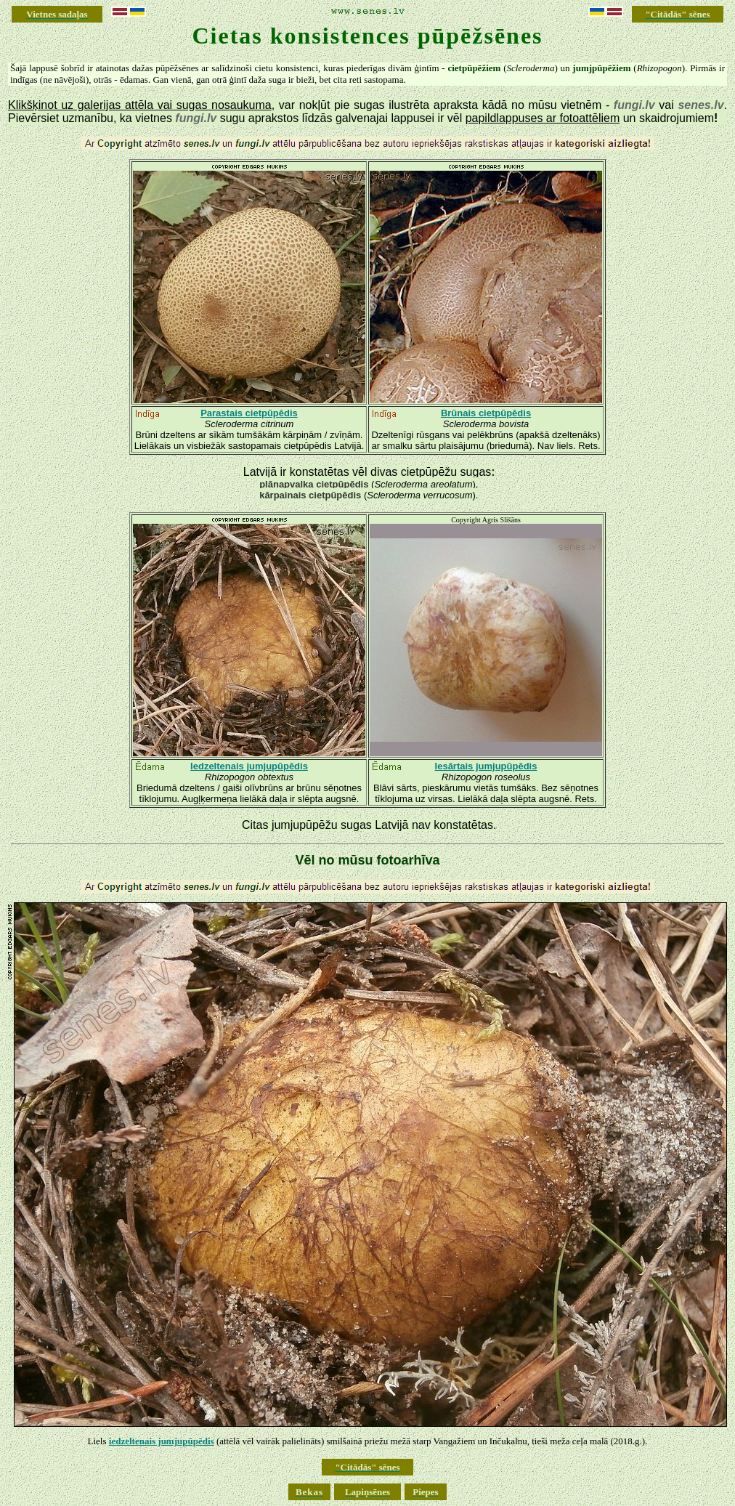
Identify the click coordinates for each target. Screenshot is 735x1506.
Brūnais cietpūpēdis (486, 413)
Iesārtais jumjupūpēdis (486, 766)
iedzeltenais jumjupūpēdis (161, 1441)
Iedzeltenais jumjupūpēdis (249, 766)
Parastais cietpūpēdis (249, 413)
